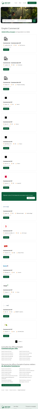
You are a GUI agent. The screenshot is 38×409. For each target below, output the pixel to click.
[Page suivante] (20, 341)
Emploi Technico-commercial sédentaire (26, 370)
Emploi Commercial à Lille (24, 354)
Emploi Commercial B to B (6, 368)
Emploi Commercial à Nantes (24, 358)
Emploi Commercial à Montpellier (25, 356)
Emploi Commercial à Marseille (7, 356)
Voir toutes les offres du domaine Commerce (11, 385)
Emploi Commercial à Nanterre (7, 353)
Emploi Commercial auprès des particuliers (9, 375)
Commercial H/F (7, 102)
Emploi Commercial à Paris (6, 351)
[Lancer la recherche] (34, 20)
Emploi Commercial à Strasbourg (25, 353)
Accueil (2, 390)
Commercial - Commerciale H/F (12, 43)
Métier (20, 2)
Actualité (24, 2)
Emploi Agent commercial (24, 381)
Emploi (16, 2)
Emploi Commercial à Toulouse (7, 354)
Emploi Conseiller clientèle (24, 374)
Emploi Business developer (6, 380)
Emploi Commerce (13, 390)
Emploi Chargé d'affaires (6, 374)
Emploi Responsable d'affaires (7, 381)
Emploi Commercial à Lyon (24, 351)
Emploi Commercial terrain (6, 370)
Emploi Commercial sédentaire (25, 372)
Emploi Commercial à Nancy (6, 358)
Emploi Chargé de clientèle (6, 372)
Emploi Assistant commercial (24, 368)
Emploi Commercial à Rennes (24, 359)
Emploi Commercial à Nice (6, 359)
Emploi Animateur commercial (25, 380)
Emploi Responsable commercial (25, 377)
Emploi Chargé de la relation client (25, 375)
